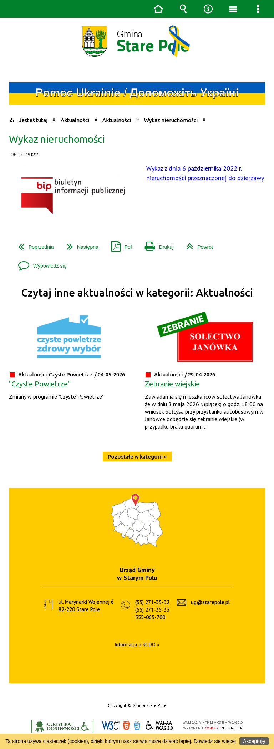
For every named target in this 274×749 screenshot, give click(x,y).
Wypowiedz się (39, 263)
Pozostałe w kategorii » (137, 457)
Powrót (197, 244)
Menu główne (233, 9)
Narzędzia (208, 9)
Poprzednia (33, 244)
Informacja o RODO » (137, 644)
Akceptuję (254, 741)
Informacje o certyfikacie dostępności (62, 726)
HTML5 (126, 726)
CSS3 (137, 726)
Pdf (119, 244)
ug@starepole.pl (210, 602)
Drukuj (156, 244)
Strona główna (158, 9)
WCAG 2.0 (159, 725)
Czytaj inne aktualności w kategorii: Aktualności (137, 292)
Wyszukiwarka (183, 9)
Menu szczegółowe (258, 9)
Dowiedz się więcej (215, 741)
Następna (79, 244)
